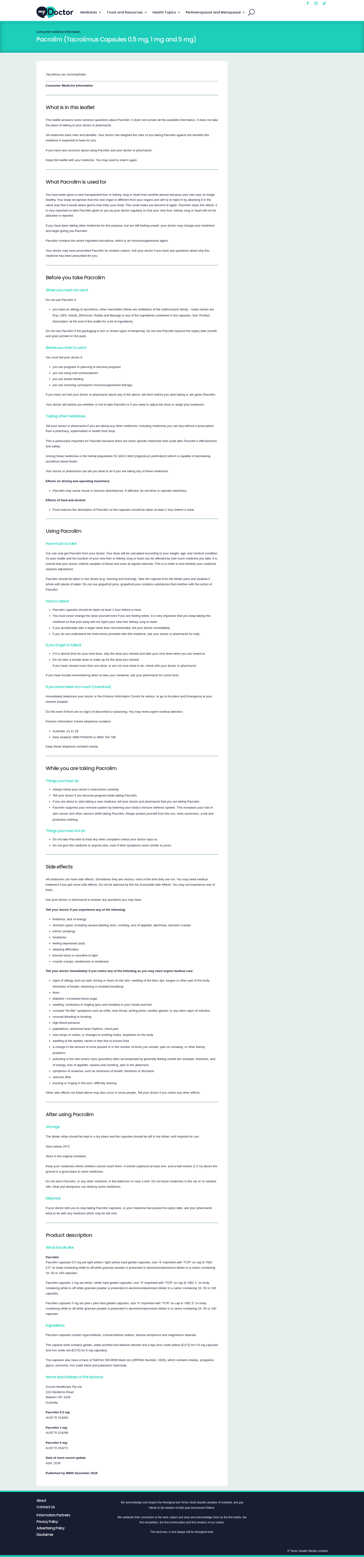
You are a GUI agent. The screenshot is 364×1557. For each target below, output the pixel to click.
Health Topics (164, 12)
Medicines (88, 12)
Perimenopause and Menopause (213, 12)
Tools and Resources (125, 12)
